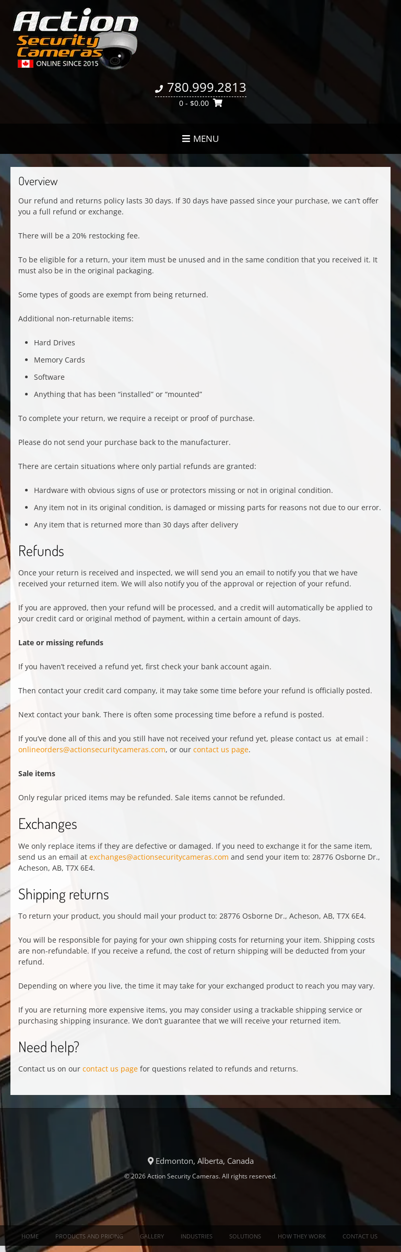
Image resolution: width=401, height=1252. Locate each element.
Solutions (245, 1236)
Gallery (152, 1236)
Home (30, 1236)
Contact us (360, 1236)
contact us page (221, 749)
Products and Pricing (89, 1236)
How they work (302, 1236)
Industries (197, 1236)
